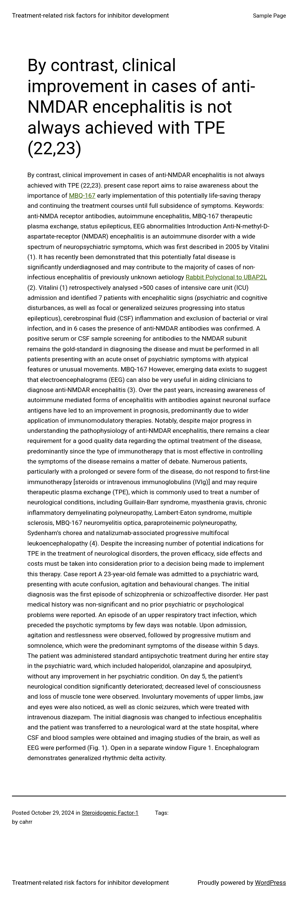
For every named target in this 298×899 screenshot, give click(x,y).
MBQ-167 (82, 195)
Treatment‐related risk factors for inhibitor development (90, 15)
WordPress (270, 882)
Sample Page (269, 15)
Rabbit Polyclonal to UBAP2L (226, 277)
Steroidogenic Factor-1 (110, 813)
